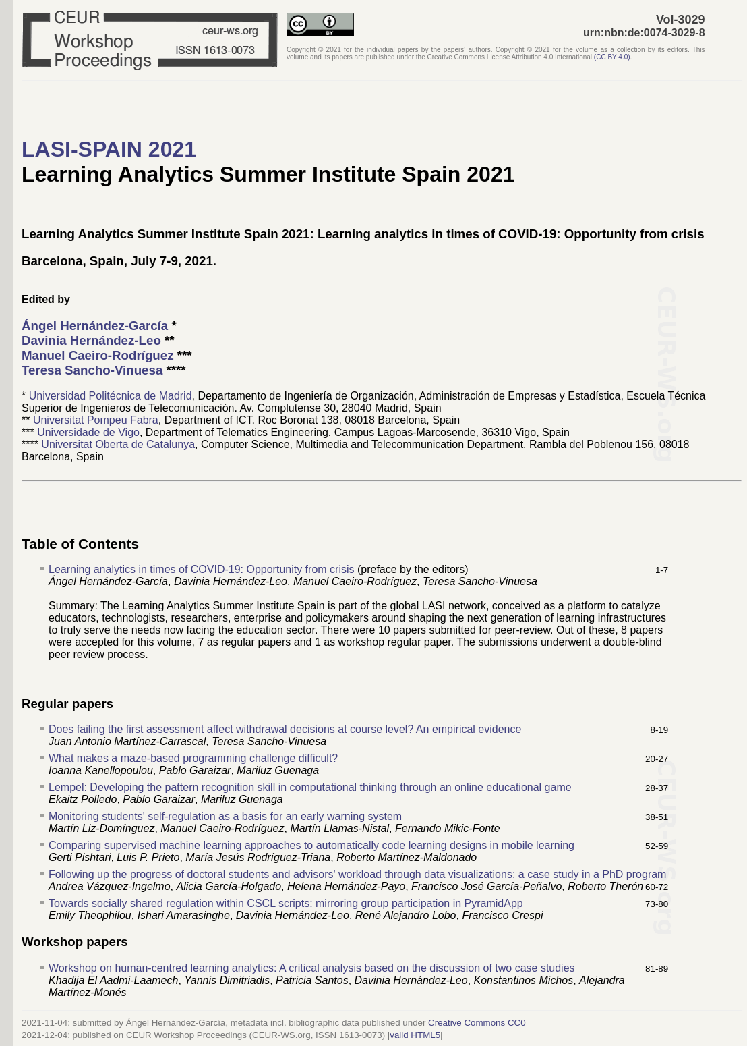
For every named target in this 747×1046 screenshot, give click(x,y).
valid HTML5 (415, 1035)
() (612, 57)
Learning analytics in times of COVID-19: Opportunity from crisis (202, 569)
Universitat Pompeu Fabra (95, 420)
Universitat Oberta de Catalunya (118, 444)
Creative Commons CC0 (476, 1023)
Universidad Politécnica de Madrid (110, 396)
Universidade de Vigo (88, 432)
